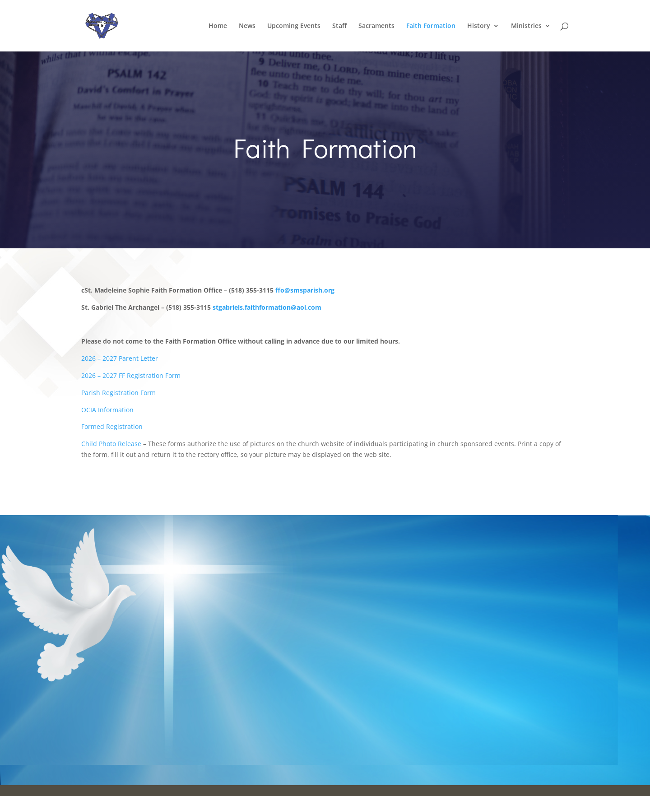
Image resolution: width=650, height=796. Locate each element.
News (247, 26)
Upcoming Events (293, 26)
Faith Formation (430, 26)
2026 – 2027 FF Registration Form (131, 375)
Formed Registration (112, 426)
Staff (339, 26)
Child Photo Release (111, 443)
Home (218, 26)
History (478, 26)
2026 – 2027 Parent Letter (119, 358)
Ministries (526, 26)
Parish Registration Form (118, 392)
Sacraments (376, 26)
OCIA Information (107, 409)
